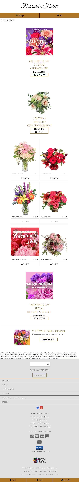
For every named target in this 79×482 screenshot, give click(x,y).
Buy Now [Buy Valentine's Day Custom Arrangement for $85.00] (39, 74)
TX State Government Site (46, 471)
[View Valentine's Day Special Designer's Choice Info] (39, 285)
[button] (39, 448)
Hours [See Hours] (65, 480)
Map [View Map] (39, 480)
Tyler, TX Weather (29, 471)
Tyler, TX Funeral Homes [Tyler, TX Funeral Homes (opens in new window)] (32, 468)
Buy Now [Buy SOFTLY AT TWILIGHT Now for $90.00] (54, 264)
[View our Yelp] (41, 409)
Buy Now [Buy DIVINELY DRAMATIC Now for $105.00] (54, 221)
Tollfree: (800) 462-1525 (39, 426)
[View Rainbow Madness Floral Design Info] (25, 199)
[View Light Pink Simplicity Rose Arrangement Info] (39, 99)
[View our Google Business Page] (37, 409)
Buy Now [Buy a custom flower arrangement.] (48, 339)
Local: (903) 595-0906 (39, 423)
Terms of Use (53, 474)
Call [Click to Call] (13, 480)
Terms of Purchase (40, 474)
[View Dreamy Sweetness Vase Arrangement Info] (25, 156)
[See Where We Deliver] (39, 375)
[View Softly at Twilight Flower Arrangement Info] (54, 242)
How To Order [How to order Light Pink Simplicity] (39, 130)
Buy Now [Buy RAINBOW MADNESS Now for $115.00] (25, 221)
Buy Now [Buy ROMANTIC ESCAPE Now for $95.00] (54, 178)
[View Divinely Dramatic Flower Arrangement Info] (54, 199)
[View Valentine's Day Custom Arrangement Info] (39, 42)
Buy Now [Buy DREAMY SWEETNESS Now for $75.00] (25, 178)
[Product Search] (40, 364)
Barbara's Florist (39, 6)
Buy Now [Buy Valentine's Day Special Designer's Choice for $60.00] (39, 318)
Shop (20, 15)
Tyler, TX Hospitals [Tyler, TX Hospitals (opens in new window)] (49, 468)
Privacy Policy (26, 474)
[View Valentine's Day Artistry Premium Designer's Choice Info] (25, 241)
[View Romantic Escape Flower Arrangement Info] (54, 156)
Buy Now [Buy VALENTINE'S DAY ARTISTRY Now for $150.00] (25, 264)
